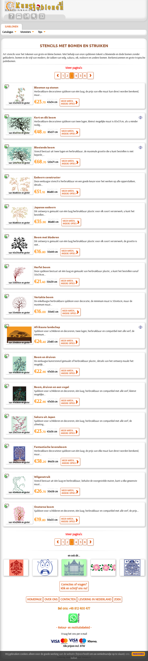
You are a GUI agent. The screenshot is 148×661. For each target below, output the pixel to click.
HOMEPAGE (34, 599)
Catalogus (7, 32)
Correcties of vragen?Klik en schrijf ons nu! (74, 586)
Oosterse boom (44, 506)
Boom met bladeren (46, 237)
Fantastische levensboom (50, 446)
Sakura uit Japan (44, 417)
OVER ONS (51, 599)
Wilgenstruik (42, 476)
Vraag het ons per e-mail (74, 633)
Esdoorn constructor (47, 177)
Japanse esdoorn (45, 207)
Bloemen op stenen (46, 87)
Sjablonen (11, 26)
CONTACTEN (68, 599)
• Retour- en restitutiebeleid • (74, 627)
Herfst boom (42, 267)
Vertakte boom (43, 297)
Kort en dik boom (45, 117)
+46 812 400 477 (79, 608)
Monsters (25, 32)
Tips (40, 32)
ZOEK (117, 599)
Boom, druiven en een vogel (51, 387)
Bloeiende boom (44, 147)
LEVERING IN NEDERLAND (94, 599)
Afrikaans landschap (47, 327)
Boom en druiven (45, 357)
